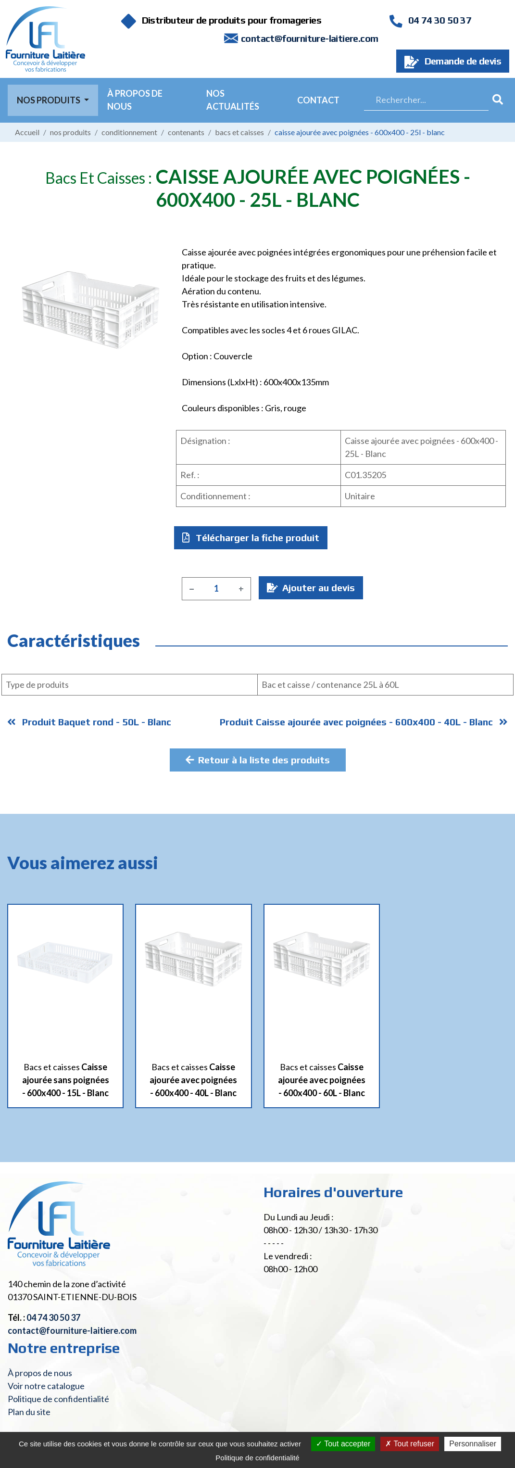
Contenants (186, 132)
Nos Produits (49, 100)
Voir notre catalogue (46, 1385)
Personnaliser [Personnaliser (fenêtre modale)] (472, 1444)
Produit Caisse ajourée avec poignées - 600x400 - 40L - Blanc (364, 721)
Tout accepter (343, 1444)
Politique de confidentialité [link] (257, 1458)
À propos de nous (135, 100)
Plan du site (29, 1411)
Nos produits (70, 132)
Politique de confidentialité (58, 1398)
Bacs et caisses (239, 132)
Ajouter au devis (311, 587)
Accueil (27, 132)
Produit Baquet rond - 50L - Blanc (89, 721)
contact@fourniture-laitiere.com (309, 38)
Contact (318, 100)
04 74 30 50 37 (430, 19)
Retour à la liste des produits (258, 759)
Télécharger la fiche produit (250, 537)
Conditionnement (129, 132)
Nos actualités (232, 100)
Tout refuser (409, 1444)
